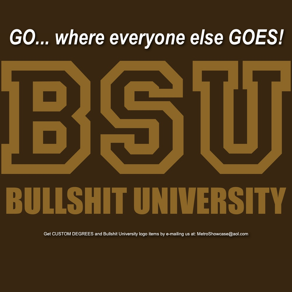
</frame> (146, 14)
